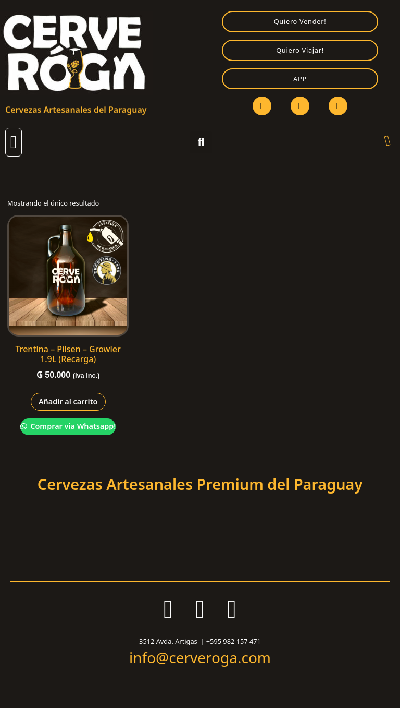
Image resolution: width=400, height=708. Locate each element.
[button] (13, 142)
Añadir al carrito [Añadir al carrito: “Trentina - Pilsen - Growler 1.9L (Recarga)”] (68, 401)
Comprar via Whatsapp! (72, 426)
